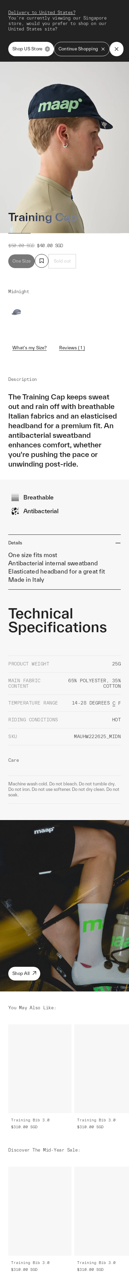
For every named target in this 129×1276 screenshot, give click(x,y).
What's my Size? (29, 347)
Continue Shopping (81, 49)
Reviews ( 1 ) (72, 347)
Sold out (62, 261)
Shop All (24, 973)
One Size (21, 261)
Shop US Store (31, 49)
